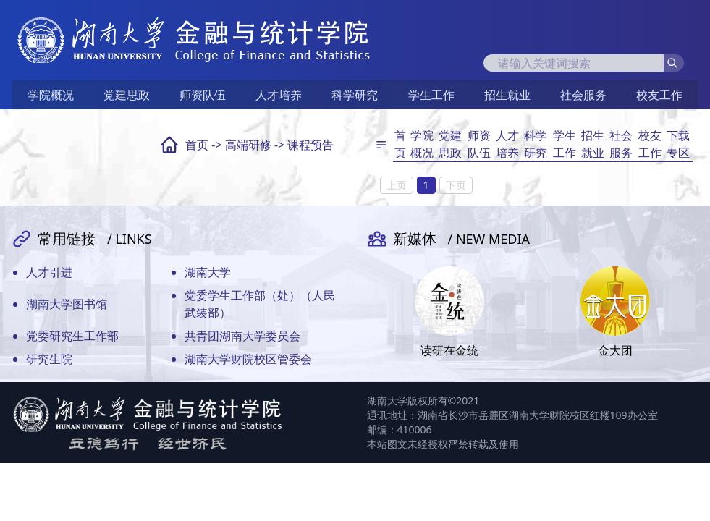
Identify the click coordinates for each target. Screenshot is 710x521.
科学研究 (354, 95)
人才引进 (49, 272)
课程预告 (310, 145)
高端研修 (248, 145)
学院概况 (51, 95)
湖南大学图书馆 (66, 304)
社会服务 (583, 95)
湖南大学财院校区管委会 (248, 359)
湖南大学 (208, 272)
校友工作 (659, 95)
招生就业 (507, 95)
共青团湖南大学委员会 (242, 336)
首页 (196, 145)
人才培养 (278, 95)
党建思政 (126, 95)
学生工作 (431, 95)
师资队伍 (202, 95)
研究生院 (49, 359)
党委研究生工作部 (72, 336)
